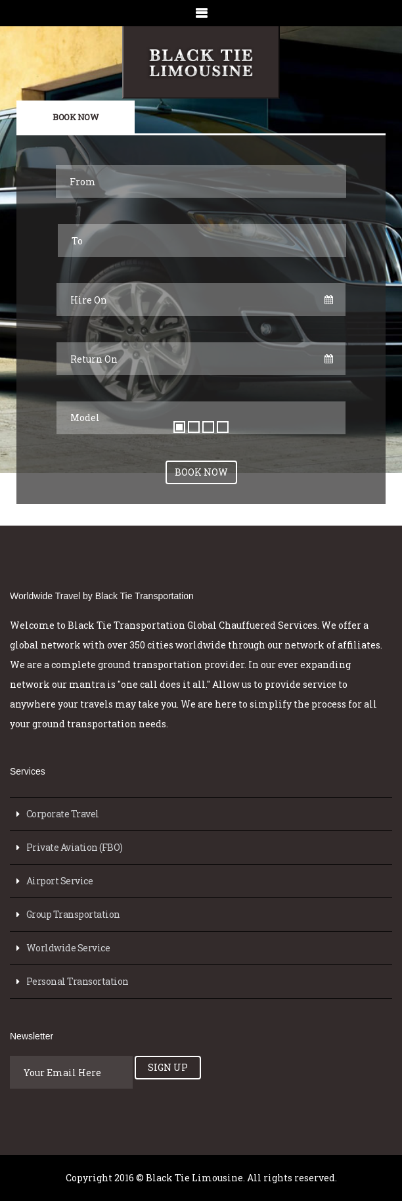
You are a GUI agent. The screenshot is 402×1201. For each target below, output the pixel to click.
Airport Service (59, 880)
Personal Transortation (77, 981)
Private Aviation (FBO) (74, 847)
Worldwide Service (68, 947)
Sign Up (168, 1067)
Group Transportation (73, 914)
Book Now (76, 117)
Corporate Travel (62, 813)
